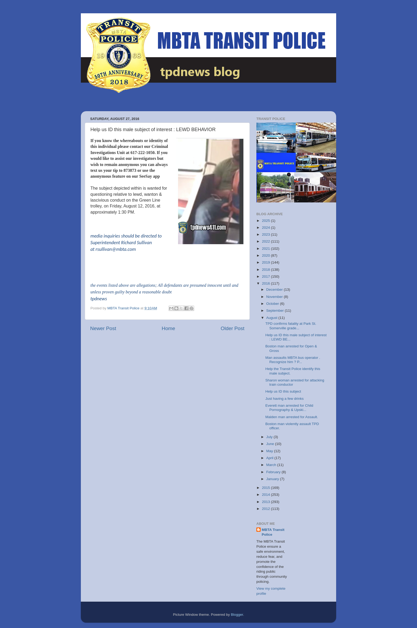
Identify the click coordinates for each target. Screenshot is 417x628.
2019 (266, 262)
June (270, 444)
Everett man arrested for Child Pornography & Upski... (289, 408)
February (274, 472)
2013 (266, 502)
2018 (266, 270)
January (273, 479)
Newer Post (103, 328)
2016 (266, 283)
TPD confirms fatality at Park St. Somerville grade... (290, 326)
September (275, 311)
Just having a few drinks (284, 399)
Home (168, 328)
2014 (266, 495)
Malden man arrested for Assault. (291, 417)
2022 (266, 241)
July (270, 437)
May (270, 451)
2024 (266, 228)
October (273, 304)
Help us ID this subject (283, 391)
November (275, 297)
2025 (266, 221)
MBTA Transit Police (273, 532)
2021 (266, 249)
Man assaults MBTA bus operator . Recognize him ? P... (292, 360)
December (275, 290)
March (271, 465)
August (272, 318)
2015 (266, 488)
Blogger (237, 615)
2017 (266, 276)
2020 (266, 255)
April (270, 458)
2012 (266, 509)
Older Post (232, 328)
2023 (266, 234)
